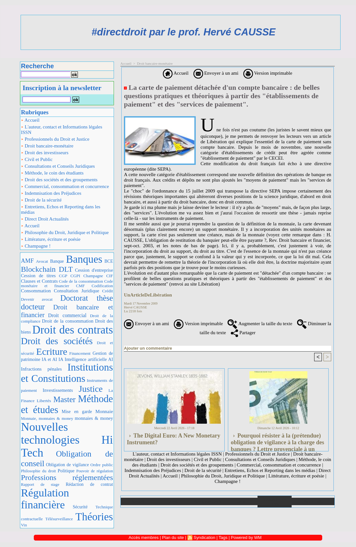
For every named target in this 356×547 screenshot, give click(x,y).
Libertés (44, 400)
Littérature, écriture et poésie (50, 239)
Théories (94, 517)
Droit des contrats (72, 330)
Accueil (30, 120)
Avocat (42, 261)
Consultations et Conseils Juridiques (58, 166)
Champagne (93, 276)
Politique (66, 470)
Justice (91, 389)
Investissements (58, 390)
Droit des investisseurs (45, 152)
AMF (27, 261)
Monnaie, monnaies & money (47, 418)
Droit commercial (67, 315)
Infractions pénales (41, 369)
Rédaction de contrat (89, 484)
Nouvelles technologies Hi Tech (67, 439)
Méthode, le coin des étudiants (52, 172)
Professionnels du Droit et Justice (55, 139)
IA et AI (49, 359)
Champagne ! (36, 246)
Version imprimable (267, 73)
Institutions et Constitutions (67, 373)
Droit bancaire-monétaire (47, 145)
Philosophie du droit (38, 471)
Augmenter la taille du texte (260, 323)
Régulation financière (45, 499)
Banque (57, 261)
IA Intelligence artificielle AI (86, 359)
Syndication (204, 537)
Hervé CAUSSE (135, 307)
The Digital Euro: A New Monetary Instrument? (173, 439)
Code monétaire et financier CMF (67, 283)
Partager (243, 332)
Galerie (172, 501)
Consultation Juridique (76, 290)
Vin (24, 525)
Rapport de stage (40, 484)
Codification (102, 285)
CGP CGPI (69, 275)
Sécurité (80, 506)
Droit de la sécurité (41, 200)
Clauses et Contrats (39, 281)
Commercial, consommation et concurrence (65, 186)
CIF (109, 275)
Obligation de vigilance (67, 464)
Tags (223, 537)
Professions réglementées (67, 477)
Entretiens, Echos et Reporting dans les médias (60, 209)
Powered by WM (246, 537)
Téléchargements (206, 501)
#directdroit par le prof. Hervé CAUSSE (183, 32)
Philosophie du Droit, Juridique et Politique (65, 232)
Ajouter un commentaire (148, 348)
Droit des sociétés (57, 341)
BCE (108, 261)
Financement (79, 353)
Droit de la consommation (67, 321)
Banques (84, 259)
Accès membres (144, 537)
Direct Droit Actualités (45, 219)
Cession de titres (38, 275)
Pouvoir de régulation (94, 471)
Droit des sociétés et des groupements (59, 179)
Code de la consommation (81, 281)
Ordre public (101, 464)
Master (64, 399)
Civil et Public (36, 159)
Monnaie (104, 411)
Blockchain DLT (47, 269)
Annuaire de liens (275, 501)
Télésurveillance (59, 518)
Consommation (36, 290)
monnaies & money (94, 418)
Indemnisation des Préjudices (51, 193)
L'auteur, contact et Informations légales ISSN (61, 129)
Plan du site (313, 501)
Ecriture (51, 351)
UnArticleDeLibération (148, 294)
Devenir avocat (36, 299)
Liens (240, 501)
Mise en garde (77, 411)
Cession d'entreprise (94, 270)
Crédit (107, 290)
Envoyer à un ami (216, 73)
